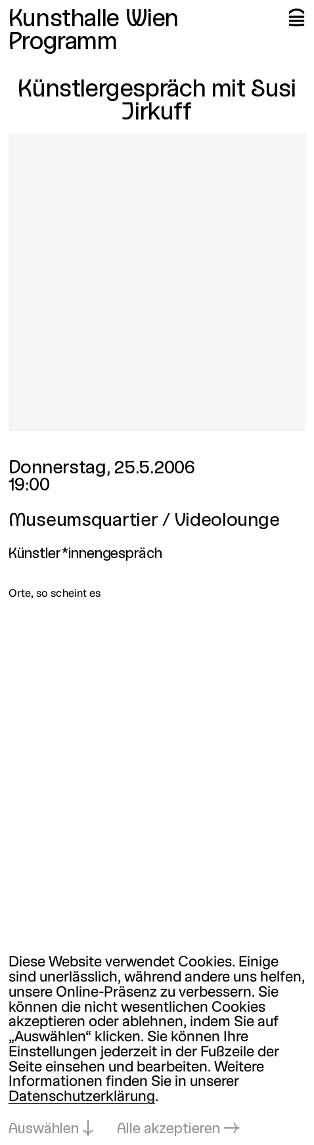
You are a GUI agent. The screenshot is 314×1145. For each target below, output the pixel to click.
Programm (63, 43)
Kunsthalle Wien (94, 20)
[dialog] (157, 1046)
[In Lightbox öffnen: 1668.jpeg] (157, 282)
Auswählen (44, 1129)
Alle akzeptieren (168, 1129)
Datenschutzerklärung (82, 1097)
